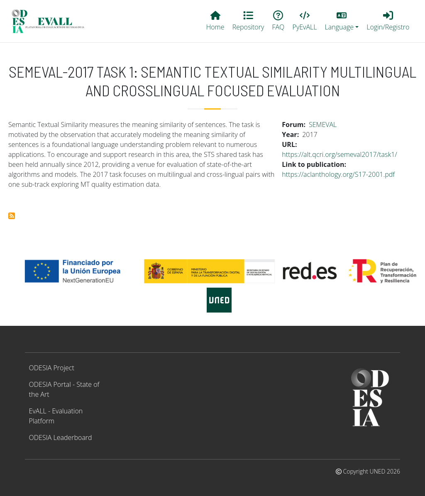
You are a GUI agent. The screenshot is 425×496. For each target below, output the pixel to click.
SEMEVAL (323, 124)
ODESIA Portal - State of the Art (64, 389)
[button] (342, 21)
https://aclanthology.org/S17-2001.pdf (338, 174)
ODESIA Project (51, 367)
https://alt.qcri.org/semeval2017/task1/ (339, 154)
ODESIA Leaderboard (60, 437)
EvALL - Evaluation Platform (56, 415)
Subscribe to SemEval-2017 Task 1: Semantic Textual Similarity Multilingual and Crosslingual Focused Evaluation (11, 216)
